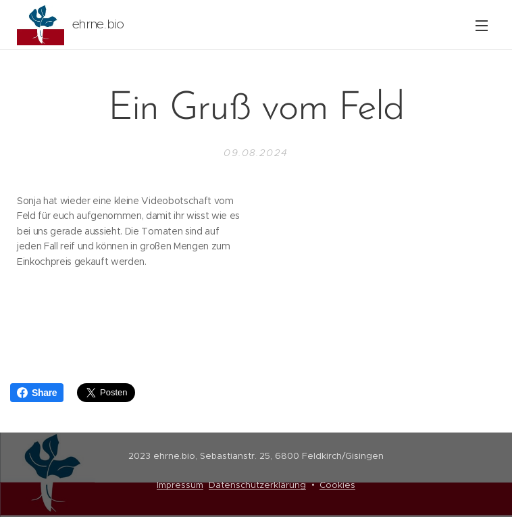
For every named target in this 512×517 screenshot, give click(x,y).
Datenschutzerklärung (257, 485)
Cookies (337, 485)
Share (37, 392)
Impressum (180, 485)
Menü (482, 25)
